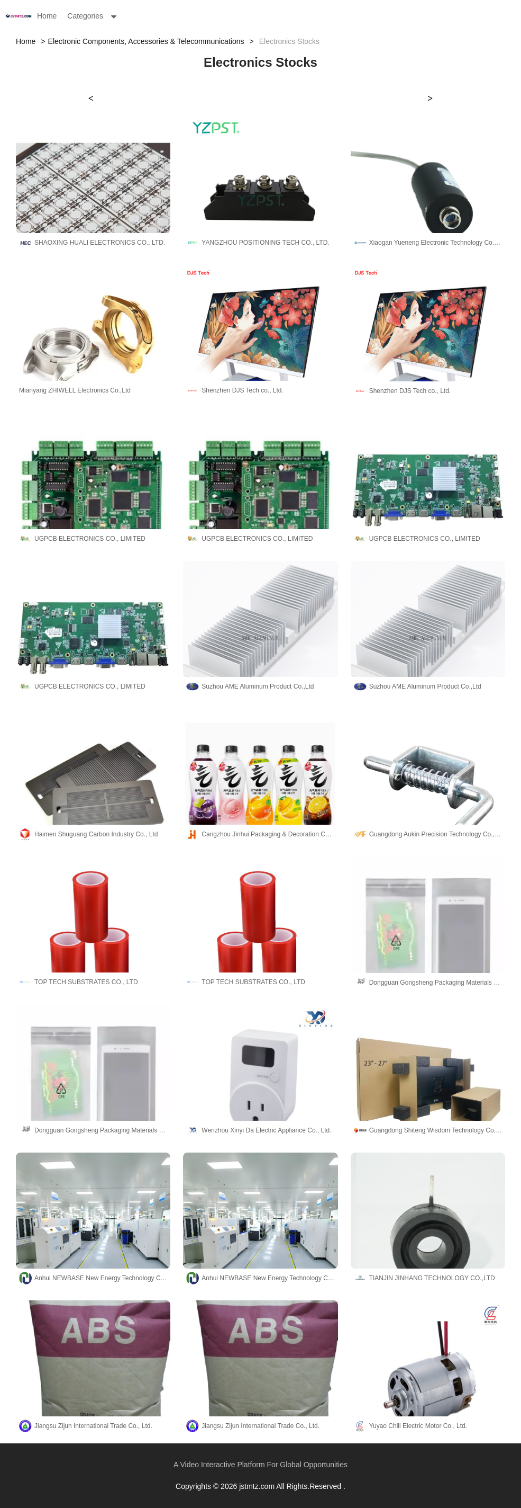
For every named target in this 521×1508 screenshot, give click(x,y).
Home (47, 16)
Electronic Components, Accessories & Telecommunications (146, 41)
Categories (85, 16)
